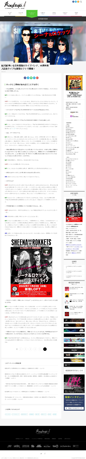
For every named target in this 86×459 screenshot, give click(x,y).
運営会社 (27, 438)
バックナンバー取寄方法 (37, 438)
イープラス (77, 246)
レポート (43, 13)
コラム (54, 13)
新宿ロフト (43, 414)
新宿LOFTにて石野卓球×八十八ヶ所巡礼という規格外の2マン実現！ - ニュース (24, 368)
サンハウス (8, 414)
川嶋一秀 (37, 414)
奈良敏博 (31, 414)
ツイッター (13, 128)
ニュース (20, 13)
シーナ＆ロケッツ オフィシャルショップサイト (74, 276)
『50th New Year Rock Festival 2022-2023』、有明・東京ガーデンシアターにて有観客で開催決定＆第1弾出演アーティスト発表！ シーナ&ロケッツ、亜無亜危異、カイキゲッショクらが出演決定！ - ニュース (31, 385)
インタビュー (31, 13)
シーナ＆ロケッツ (15, 414)
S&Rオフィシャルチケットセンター (73, 244)
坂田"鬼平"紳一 (24, 414)
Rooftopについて (19, 438)
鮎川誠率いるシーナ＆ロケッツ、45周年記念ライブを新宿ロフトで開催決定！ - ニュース (27, 391)
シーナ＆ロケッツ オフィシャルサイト (74, 267)
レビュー (65, 13)
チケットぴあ (76, 248)
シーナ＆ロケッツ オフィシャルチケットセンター (74, 272)
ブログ (76, 13)
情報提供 (54, 438)
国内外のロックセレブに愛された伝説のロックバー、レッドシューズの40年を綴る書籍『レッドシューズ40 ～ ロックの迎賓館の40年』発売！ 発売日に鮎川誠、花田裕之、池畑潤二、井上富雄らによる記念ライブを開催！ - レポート (31, 376)
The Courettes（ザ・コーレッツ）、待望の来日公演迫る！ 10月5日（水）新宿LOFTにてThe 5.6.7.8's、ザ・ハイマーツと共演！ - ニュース (31, 398)
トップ (9, 13)
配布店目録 (47, 438)
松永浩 (49, 414)
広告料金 (60, 438)
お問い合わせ (67, 438)
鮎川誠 (54, 414)
